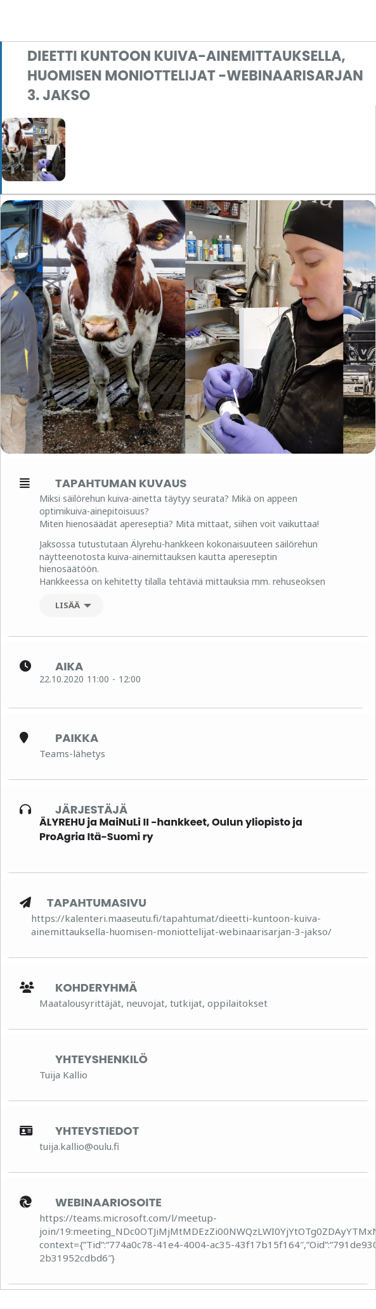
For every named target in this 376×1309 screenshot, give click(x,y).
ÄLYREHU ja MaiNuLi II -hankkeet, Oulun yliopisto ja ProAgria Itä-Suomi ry (170, 829)
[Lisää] (71, 605)
